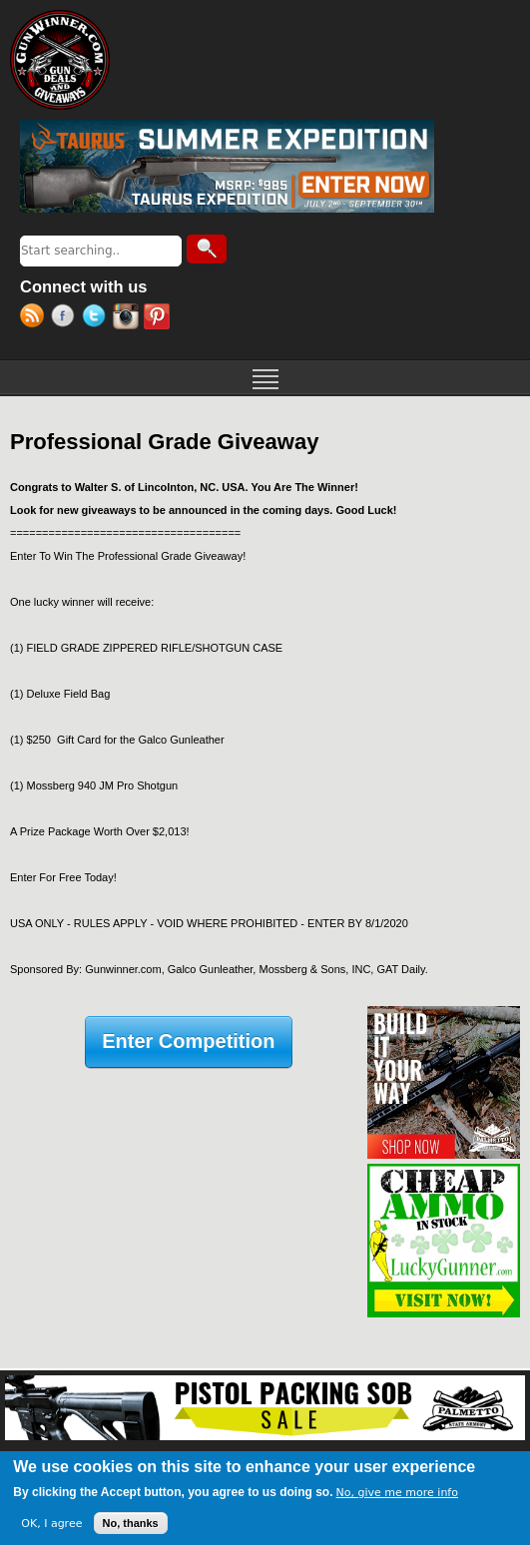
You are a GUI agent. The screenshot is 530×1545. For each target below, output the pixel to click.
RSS (35, 318)
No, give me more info (397, 1492)
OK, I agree (51, 1523)
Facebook (66, 318)
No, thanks (131, 1523)
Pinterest (159, 318)
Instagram (128, 318)
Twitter (97, 318)
